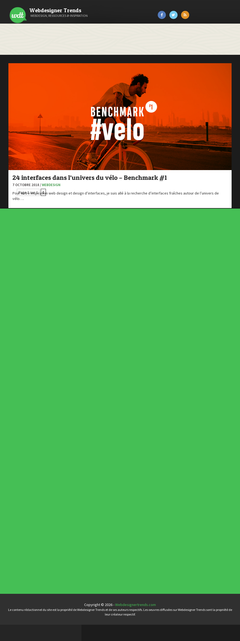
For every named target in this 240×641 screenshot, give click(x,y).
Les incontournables (115, 474)
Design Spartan (17, 133)
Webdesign (132, 153)
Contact (22, 62)
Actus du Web (111, 335)
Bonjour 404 (14, 106)
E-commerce (111, 342)
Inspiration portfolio (115, 478)
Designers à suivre (112, 341)
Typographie (111, 354)
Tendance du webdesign (115, 475)
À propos (23, 46)
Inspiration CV (114, 479)
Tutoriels (110, 352)
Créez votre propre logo (25, 126)
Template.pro (16, 187)
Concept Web (111, 336)
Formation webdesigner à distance (33, 153)
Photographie (111, 349)
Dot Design (14, 140)
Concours (110, 338)
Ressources (111, 350)
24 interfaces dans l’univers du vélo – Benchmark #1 (149, 142)
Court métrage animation (25, 112)
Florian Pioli (14, 146)
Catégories (26, 31)
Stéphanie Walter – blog (24, 180)
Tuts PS (11, 201)
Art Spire (12, 92)
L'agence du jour (111, 347)
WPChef (11, 207)
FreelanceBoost (18, 160)
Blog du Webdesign (21, 99)
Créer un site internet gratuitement (33, 119)
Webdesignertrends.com (176, 620)
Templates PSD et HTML (115, 481)
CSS (109, 339)
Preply (10, 173)
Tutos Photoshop (19, 194)
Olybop (11, 167)
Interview (110, 346)
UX (109, 355)
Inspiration (110, 344)
